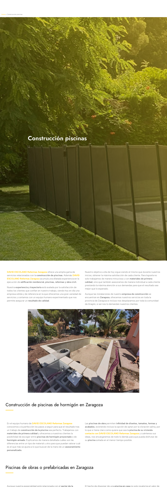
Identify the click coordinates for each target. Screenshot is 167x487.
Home (3, 14)
